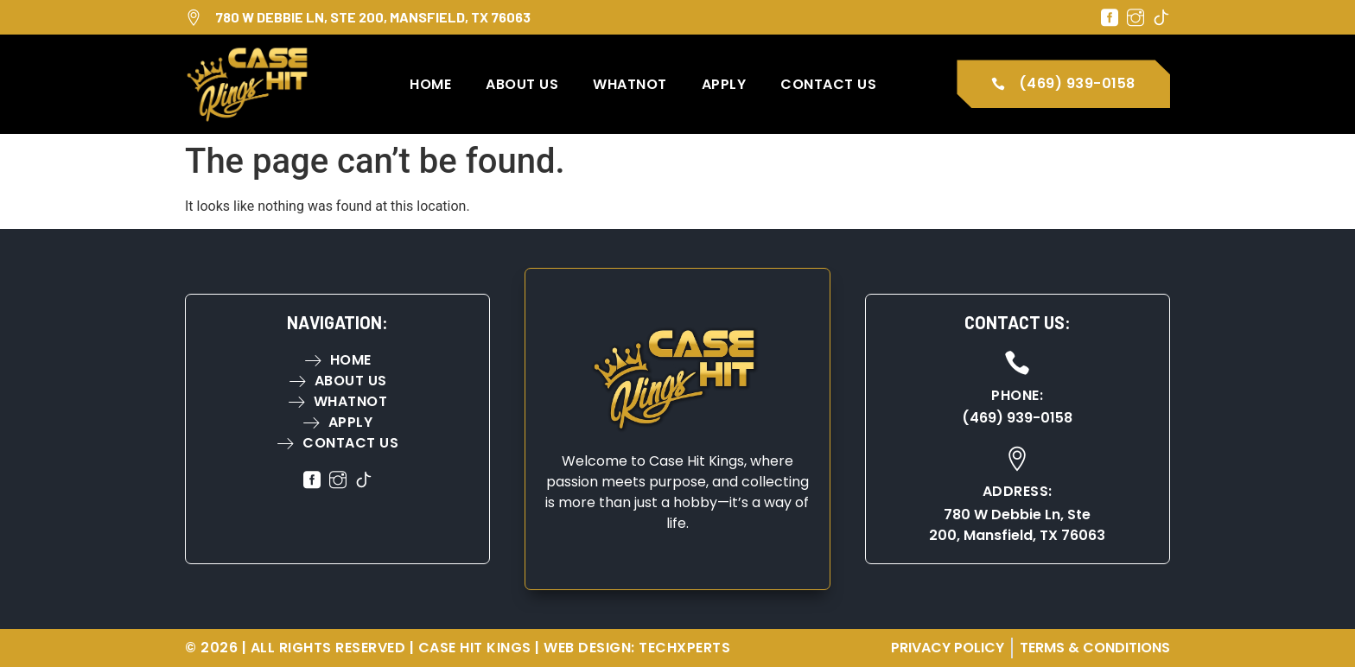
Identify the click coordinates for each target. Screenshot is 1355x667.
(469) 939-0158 (1017, 418)
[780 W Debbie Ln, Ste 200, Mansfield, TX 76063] (193, 17)
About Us (522, 84)
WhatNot (630, 84)
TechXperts (684, 647)
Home (430, 84)
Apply (724, 84)
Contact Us (828, 84)
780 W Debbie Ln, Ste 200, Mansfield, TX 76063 (373, 17)
